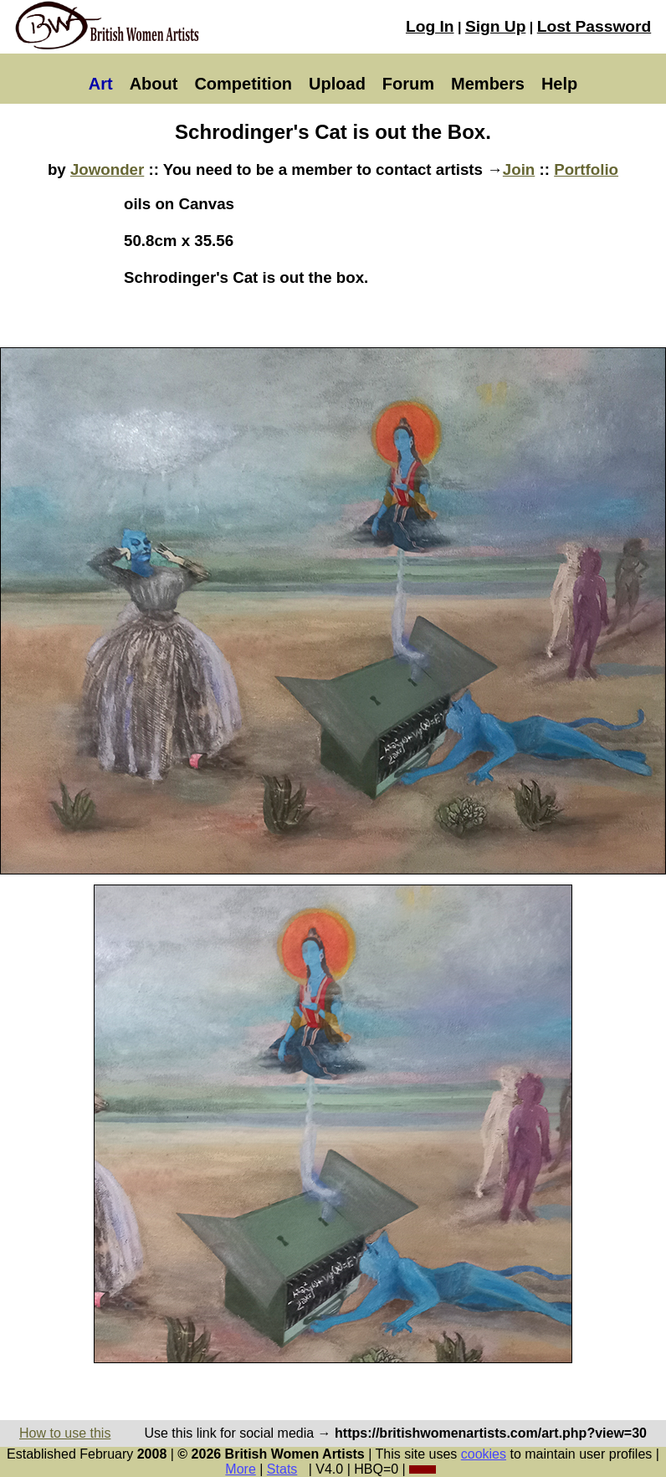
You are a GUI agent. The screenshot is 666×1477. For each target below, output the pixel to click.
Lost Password (594, 26)
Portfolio (586, 169)
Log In (430, 26)
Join (519, 169)
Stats (282, 1469)
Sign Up (495, 26)
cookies (483, 1454)
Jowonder (107, 169)
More (240, 1469)
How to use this (64, 1433)
